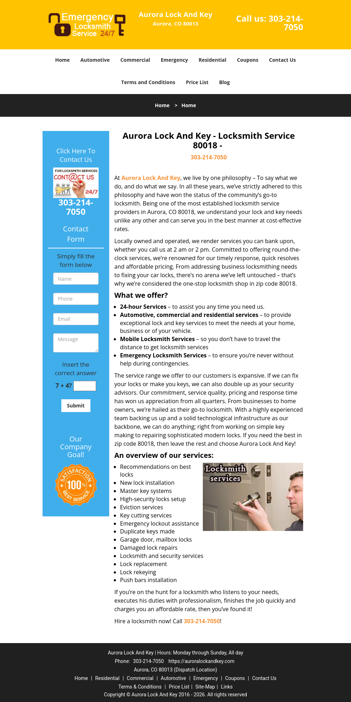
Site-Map (205, 687)
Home (62, 59)
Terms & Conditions (140, 687)
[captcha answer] (84, 386)
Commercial (135, 59)
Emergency (174, 59)
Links (227, 687)
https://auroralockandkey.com (201, 661)
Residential (212, 59)
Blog (224, 82)
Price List (197, 82)
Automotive (95, 59)
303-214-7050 (285, 22)
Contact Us (282, 59)
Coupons (247, 59)
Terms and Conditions (148, 82)
